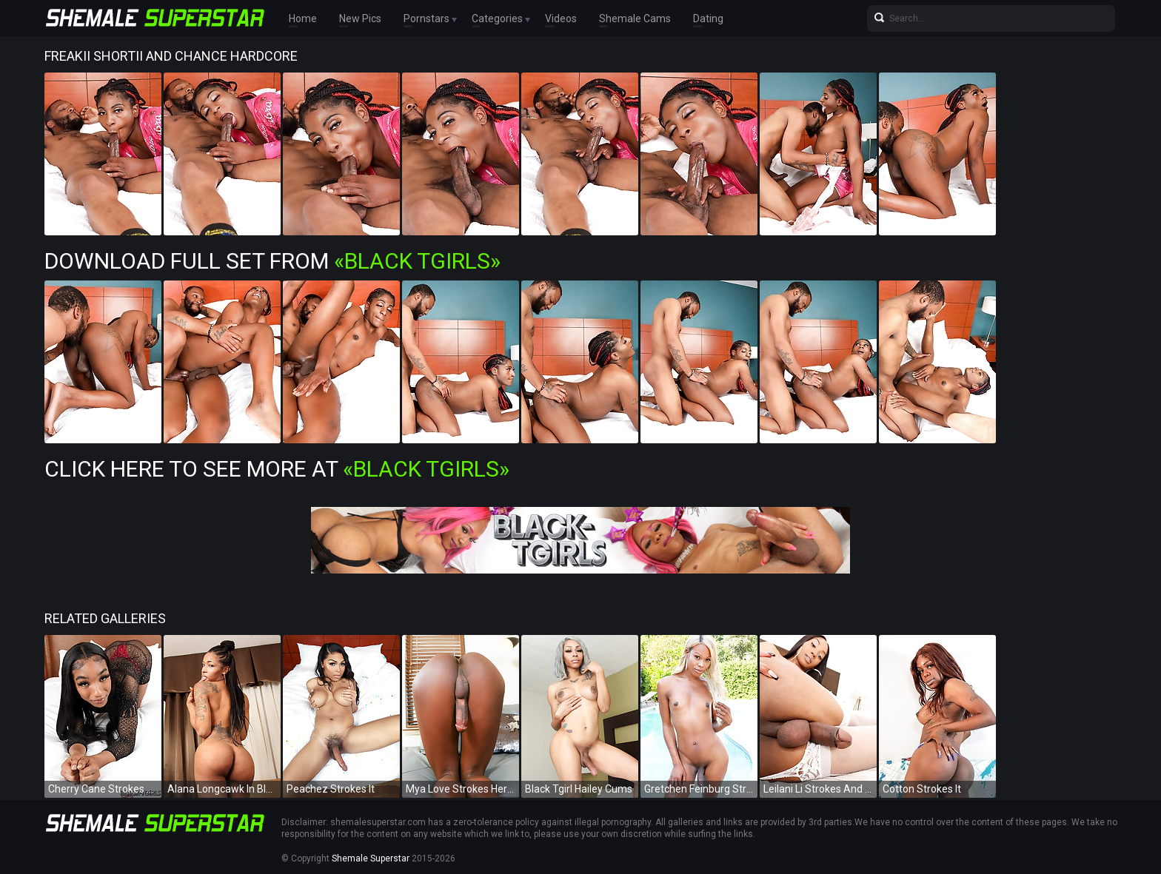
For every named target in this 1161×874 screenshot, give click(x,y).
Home (303, 18)
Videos (561, 18)
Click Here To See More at (276, 469)
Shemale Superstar (370, 858)
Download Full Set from (272, 261)
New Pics (360, 18)
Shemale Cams (635, 18)
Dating (708, 18)
